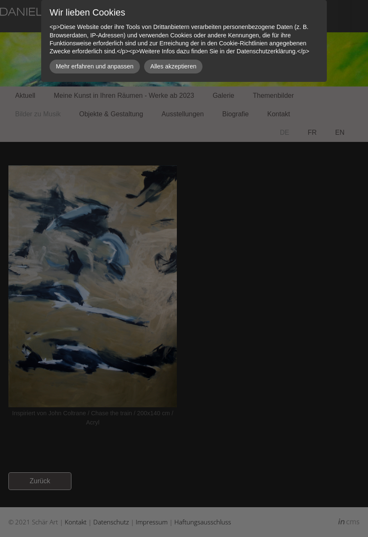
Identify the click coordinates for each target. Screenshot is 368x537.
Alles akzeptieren (173, 66)
